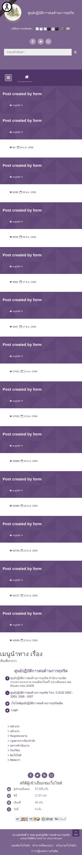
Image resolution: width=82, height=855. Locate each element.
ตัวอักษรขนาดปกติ (37, 28)
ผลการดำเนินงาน (19, 745)
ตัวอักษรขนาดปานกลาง (41, 29)
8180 (14, 192)
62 (12, 147)
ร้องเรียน (15, 750)
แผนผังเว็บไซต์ (20, 845)
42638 (14, 640)
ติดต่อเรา (15, 760)
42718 (14, 550)
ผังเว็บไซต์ (15, 755)
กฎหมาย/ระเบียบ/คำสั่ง (22, 740)
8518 (14, 237)
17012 (14, 416)
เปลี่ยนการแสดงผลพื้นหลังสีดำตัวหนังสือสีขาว (49, 29)
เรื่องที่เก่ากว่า (8, 660)
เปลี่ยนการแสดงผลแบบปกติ (53, 29)
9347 (14, 326)
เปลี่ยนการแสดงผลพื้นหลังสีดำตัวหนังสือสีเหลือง (56, 29)
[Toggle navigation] (8, 77)
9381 (14, 282)
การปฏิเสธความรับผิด (44, 851)
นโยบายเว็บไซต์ (65, 845)
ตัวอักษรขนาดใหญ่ (45, 28)
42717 (14, 595)
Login (14, 710)
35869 (14, 461)
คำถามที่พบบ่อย (42, 845)
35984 (14, 506)
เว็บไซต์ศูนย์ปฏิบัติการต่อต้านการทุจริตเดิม (37, 703)
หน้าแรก (14, 726)
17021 (14, 371)
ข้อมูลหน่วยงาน (18, 736)
